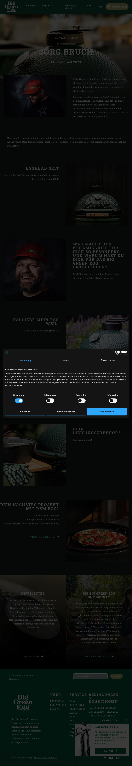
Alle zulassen (107, 411)
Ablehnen (25, 411)
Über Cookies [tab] (108, 360)
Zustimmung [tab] (24, 360)
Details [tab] (66, 360)
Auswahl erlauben (65, 411)
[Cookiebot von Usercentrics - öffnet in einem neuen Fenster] (114, 353)
